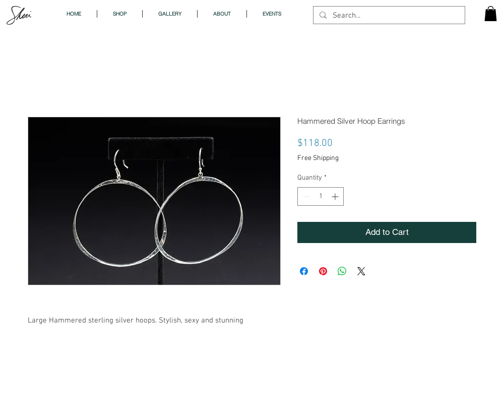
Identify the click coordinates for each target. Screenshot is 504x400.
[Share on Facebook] (304, 271)
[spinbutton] (320, 196)
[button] (490, 13)
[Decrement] (305, 196)
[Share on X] (361, 271)
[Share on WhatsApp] (342, 271)
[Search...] (388, 16)
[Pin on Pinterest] (323, 271)
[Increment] (336, 196)
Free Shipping (318, 158)
